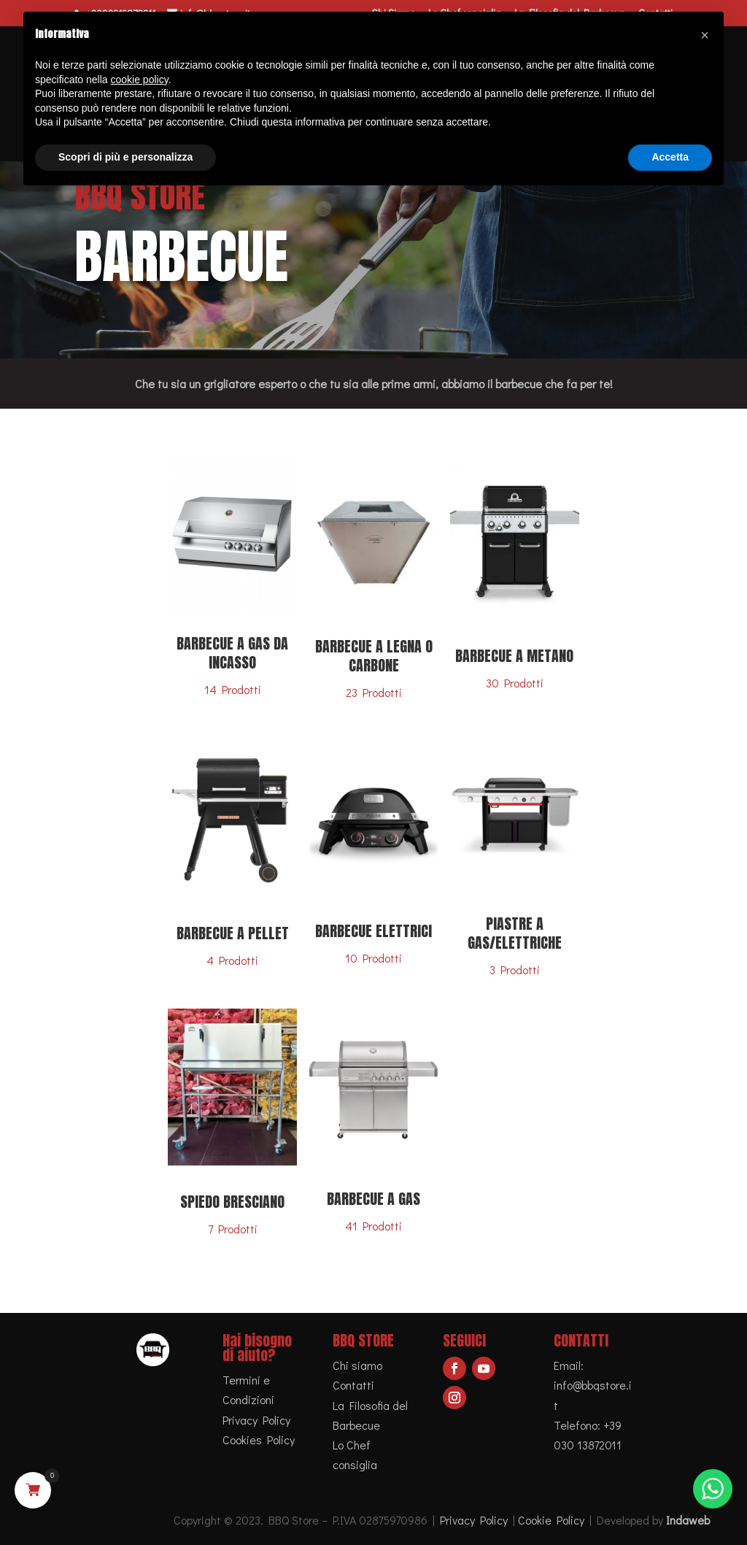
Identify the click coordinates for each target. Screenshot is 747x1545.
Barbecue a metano (514, 655)
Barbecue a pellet (233, 933)
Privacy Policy (256, 1420)
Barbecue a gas (373, 1198)
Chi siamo (357, 1365)
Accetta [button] (670, 157)
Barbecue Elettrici (373, 931)
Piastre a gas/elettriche (515, 933)
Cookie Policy (551, 1519)
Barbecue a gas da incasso (232, 653)
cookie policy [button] (140, 79)
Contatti (353, 1384)
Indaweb (688, 1519)
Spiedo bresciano (232, 1201)
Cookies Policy (258, 1439)
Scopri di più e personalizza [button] (125, 157)
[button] (704, 35)
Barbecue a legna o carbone (374, 656)
